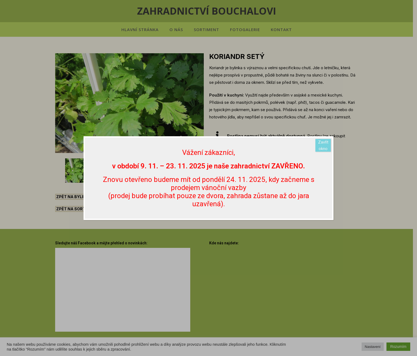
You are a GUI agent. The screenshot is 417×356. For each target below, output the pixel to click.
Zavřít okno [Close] (323, 145)
